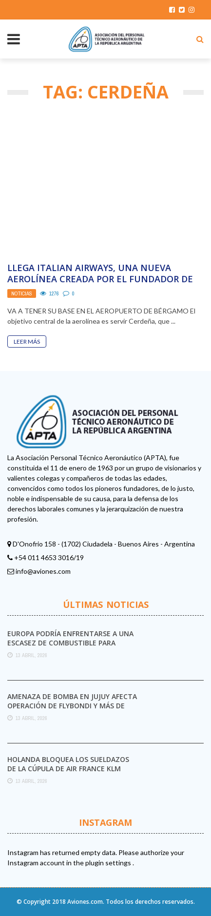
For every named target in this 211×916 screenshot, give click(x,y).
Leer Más (27, 341)
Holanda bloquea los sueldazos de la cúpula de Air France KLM (68, 764)
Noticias (21, 293)
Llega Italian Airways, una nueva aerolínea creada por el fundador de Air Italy (100, 279)
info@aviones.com (43, 571)
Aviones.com (85, 901)
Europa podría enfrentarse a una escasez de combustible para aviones (70, 642)
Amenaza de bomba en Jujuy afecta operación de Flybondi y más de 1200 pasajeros (72, 705)
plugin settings (109, 862)
